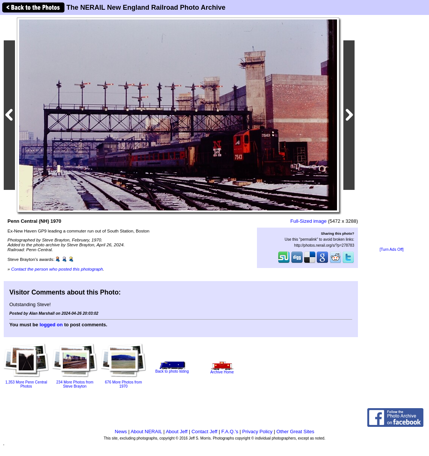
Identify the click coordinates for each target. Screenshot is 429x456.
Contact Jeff (204, 431)
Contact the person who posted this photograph (57, 268)
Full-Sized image (308, 221)
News (121, 431)
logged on (51, 324)
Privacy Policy (257, 431)
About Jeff (176, 431)
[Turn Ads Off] (392, 249)
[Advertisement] (392, 131)
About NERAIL (146, 431)
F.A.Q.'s (229, 431)
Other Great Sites (295, 431)
